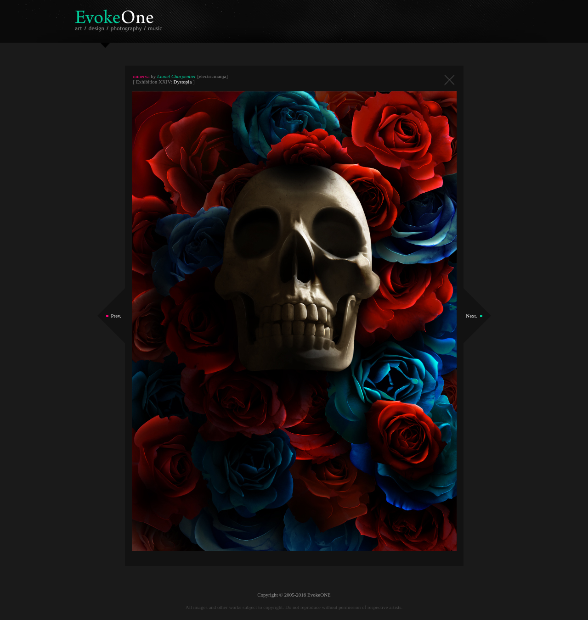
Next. (471, 315)
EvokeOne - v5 (120, 18)
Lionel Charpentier (176, 76)
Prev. (116, 315)
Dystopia (183, 81)
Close (449, 80)
